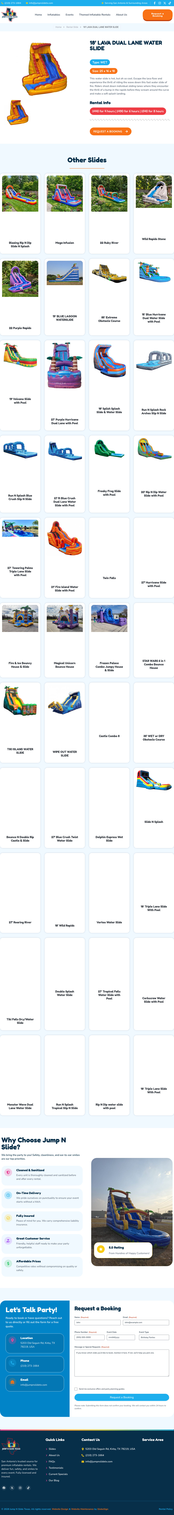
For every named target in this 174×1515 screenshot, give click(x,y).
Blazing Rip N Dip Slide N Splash (20, 244)
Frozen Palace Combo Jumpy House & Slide (109, 666)
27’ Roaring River (20, 922)
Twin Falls (109, 578)
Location (26, 1338)
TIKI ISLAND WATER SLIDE (20, 750)
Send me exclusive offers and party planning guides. (102, 1389)
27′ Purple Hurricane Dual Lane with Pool (64, 421)
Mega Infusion (64, 243)
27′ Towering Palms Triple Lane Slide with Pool (20, 571)
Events (70, 14)
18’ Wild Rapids (64, 925)
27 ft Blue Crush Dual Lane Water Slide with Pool (64, 501)
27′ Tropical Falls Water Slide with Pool (109, 995)
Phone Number (86, 1332)
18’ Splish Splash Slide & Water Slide (109, 410)
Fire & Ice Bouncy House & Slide (20, 664)
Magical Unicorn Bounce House (64, 664)
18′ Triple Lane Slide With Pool (154, 908)
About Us (121, 14)
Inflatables (54, 14)
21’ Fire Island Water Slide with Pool (64, 588)
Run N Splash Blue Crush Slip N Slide (20, 497)
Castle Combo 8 (109, 736)
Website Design (60, 1509)
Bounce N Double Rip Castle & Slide (20, 838)
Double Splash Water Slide (64, 993)
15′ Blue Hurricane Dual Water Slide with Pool (154, 318)
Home (38, 14)
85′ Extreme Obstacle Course (109, 319)
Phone (24, 1360)
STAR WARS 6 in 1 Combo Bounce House (154, 664)
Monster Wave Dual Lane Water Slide (20, 1106)
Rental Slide (72, 27)
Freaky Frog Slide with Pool (109, 492)
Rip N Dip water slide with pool (109, 1106)
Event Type (144, 1332)
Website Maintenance (82, 1509)
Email (24, 1379)
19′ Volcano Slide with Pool (20, 400)
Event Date (112, 1332)
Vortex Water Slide (109, 922)
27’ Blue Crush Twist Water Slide (64, 838)
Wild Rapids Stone (154, 239)
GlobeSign (102, 1509)
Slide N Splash (154, 822)
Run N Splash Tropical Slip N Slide (65, 1106)
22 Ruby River (109, 243)
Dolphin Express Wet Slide (109, 838)
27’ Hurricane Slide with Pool (153, 584)
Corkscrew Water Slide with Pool (153, 999)
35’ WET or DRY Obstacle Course (154, 737)
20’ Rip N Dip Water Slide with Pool (154, 493)
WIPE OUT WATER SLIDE (65, 753)
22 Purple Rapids (20, 328)
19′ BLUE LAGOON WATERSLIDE (65, 318)
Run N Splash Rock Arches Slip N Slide (153, 411)
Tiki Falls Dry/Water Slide (20, 1021)
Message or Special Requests (92, 1347)
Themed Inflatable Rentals (94, 14)
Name (82, 1317)
